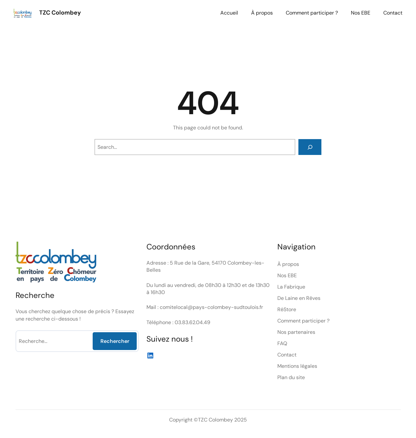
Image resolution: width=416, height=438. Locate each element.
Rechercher (114, 341)
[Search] (309, 147)
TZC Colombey (60, 12)
